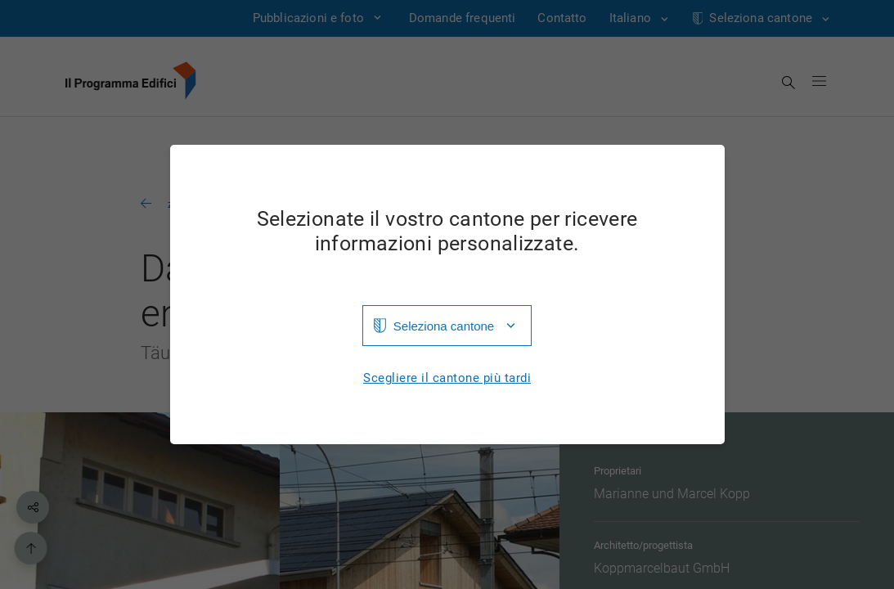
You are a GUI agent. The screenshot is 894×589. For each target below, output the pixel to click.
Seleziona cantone (443, 326)
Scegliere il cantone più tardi (447, 378)
